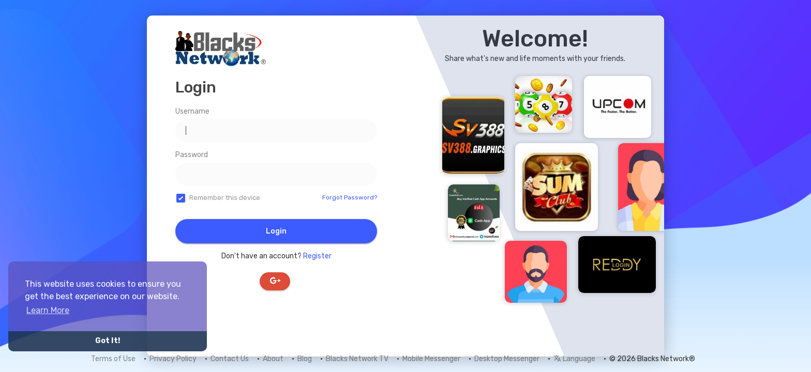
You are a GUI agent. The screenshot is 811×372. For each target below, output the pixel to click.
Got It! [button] (107, 340)
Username (192, 111)
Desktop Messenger (506, 358)
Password (191, 154)
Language (574, 358)
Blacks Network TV (357, 358)
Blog (304, 358)
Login (276, 231)
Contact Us (230, 358)
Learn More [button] (47, 310)
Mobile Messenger (431, 358)
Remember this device (224, 198)
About (273, 358)
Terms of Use (113, 358)
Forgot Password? (349, 197)
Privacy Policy (173, 358)
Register (317, 256)
